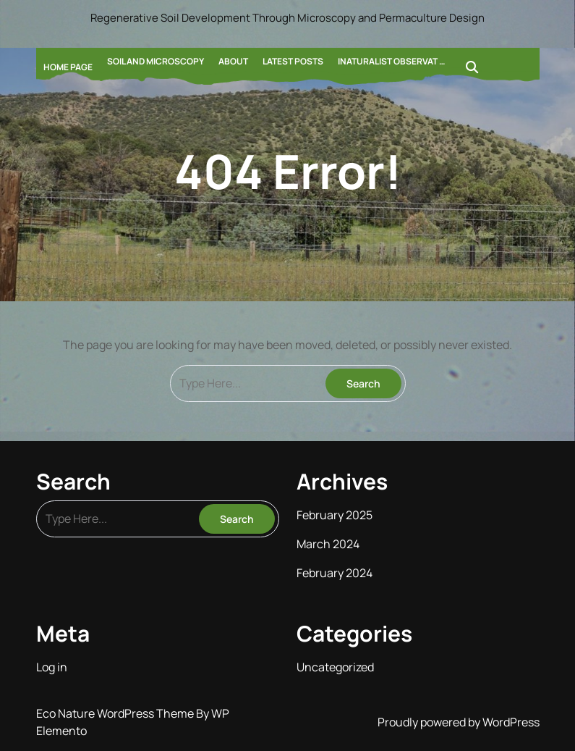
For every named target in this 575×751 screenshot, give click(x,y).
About (233, 61)
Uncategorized (335, 667)
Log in (51, 667)
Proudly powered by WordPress (459, 722)
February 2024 (334, 573)
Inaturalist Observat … (392, 61)
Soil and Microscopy (155, 61)
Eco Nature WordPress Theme (116, 713)
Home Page (68, 67)
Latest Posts (293, 61)
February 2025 (334, 515)
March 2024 (328, 544)
